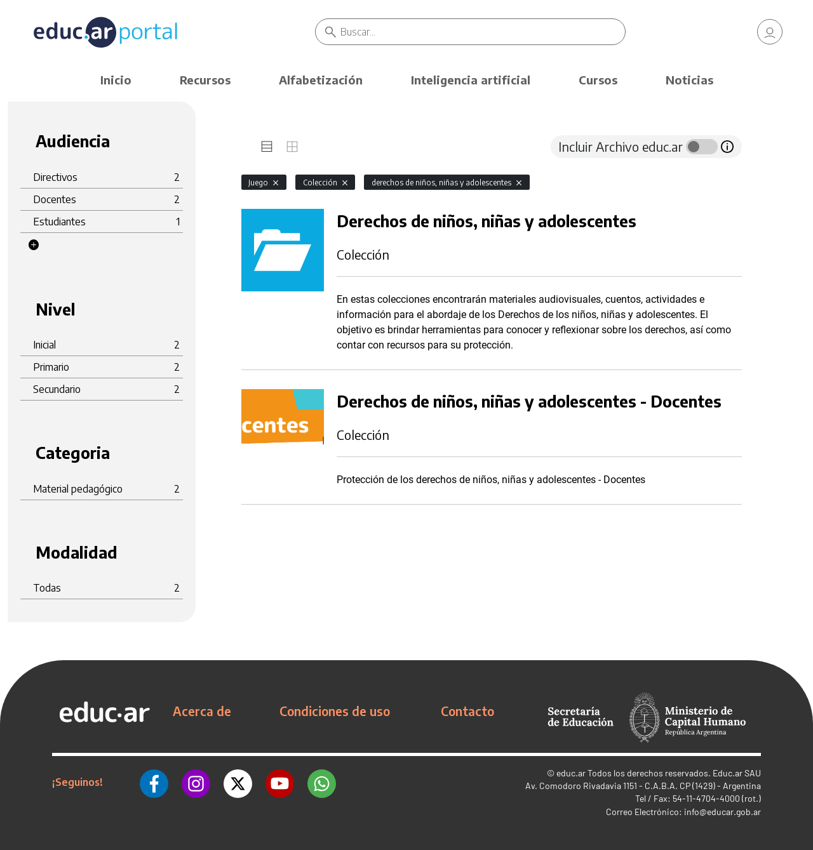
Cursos (598, 79)
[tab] (266, 146)
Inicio (115, 79)
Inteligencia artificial (470, 79)
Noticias (689, 79)
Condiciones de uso (334, 711)
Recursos (205, 79)
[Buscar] (482, 31)
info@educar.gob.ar (722, 811)
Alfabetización (321, 79)
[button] (33, 245)
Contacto (467, 711)
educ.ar (571, 772)
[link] (770, 31)
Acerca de (202, 711)
